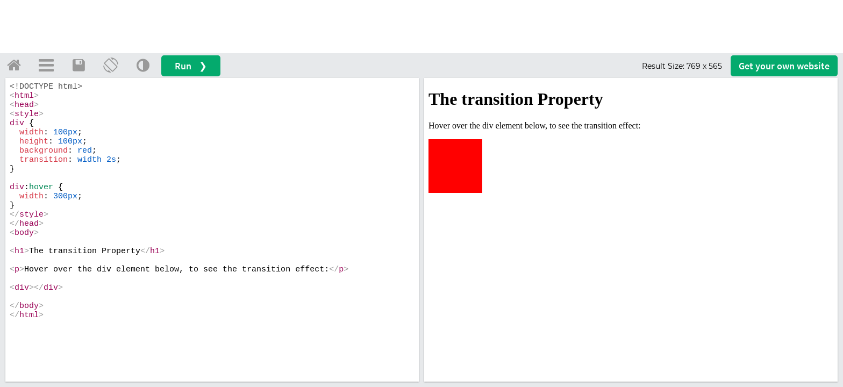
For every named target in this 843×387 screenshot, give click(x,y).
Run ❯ (191, 66)
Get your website (784, 66)
